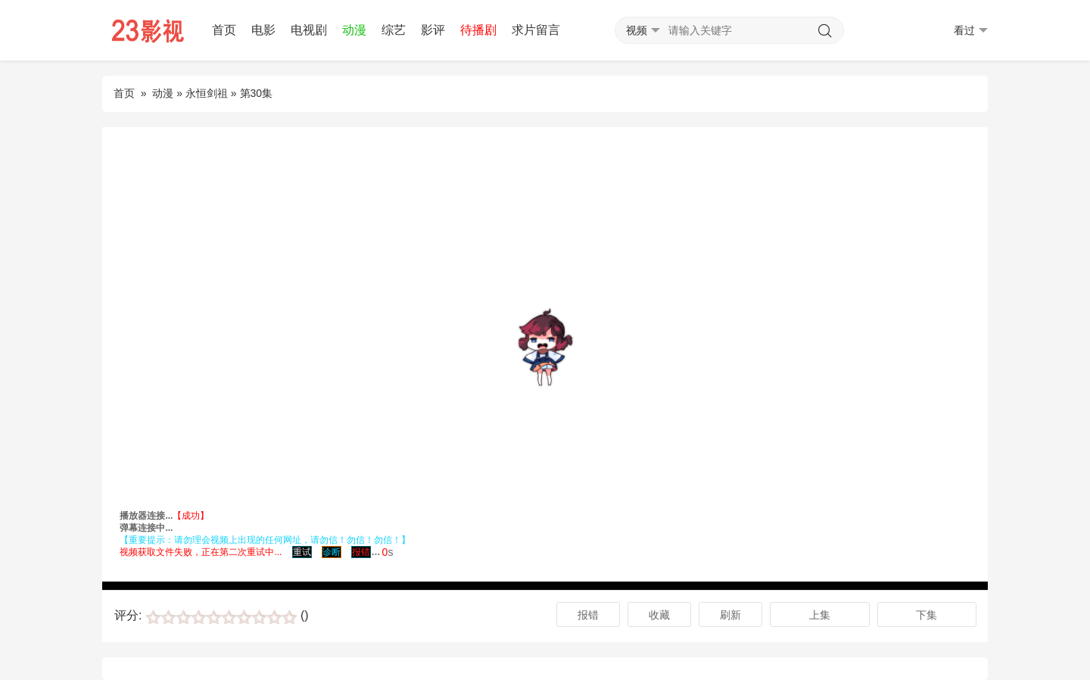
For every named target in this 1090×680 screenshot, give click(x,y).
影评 (433, 29)
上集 (819, 615)
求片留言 (536, 29)
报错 (588, 615)
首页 (224, 29)
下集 (926, 615)
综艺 (394, 29)
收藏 (659, 615)
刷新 (730, 615)
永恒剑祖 (206, 93)
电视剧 (309, 29)
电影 (263, 29)
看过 (971, 30)
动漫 (354, 29)
